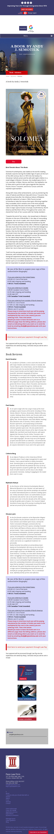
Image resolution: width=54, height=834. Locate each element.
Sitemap (8, 802)
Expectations (9, 814)
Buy (13, 161)
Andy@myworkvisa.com (29, 54)
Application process (11, 812)
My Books (13, 76)
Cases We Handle (11, 810)
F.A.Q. (7, 800)
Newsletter (23, 28)
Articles (8, 797)
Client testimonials (11, 809)
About (7, 793)
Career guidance (10, 820)
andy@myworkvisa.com (16, 734)
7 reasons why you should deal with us (17, 795)
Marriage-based (10, 819)
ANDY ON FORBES (27, 9)
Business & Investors (12, 815)
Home (7, 76)
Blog (7, 822)
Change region (32, 13)
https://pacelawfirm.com (13, 786)
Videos (8, 798)
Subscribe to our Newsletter (38, 832)
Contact (8, 803)
